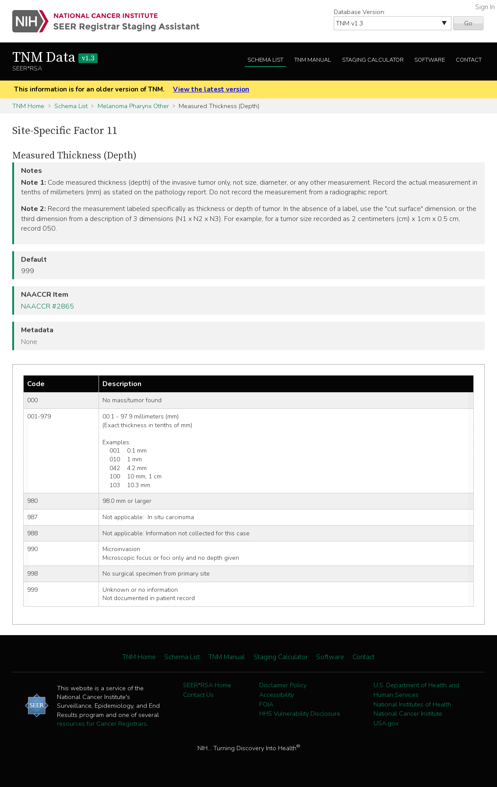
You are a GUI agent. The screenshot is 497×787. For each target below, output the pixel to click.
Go (468, 23)
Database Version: (359, 11)
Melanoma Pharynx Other (133, 106)
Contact (469, 60)
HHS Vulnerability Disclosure (299, 713)
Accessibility (276, 694)
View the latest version (211, 89)
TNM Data (55, 58)
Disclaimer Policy (283, 685)
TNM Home (28, 106)
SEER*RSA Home (207, 685)
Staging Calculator (373, 60)
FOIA (266, 704)
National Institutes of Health (412, 704)
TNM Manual (312, 60)
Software (429, 60)
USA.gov (386, 723)
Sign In (485, 7)
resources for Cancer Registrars (102, 723)
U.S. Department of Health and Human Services (416, 690)
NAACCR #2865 (47, 306)
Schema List (265, 60)
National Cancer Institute (408, 713)
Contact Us (198, 694)
